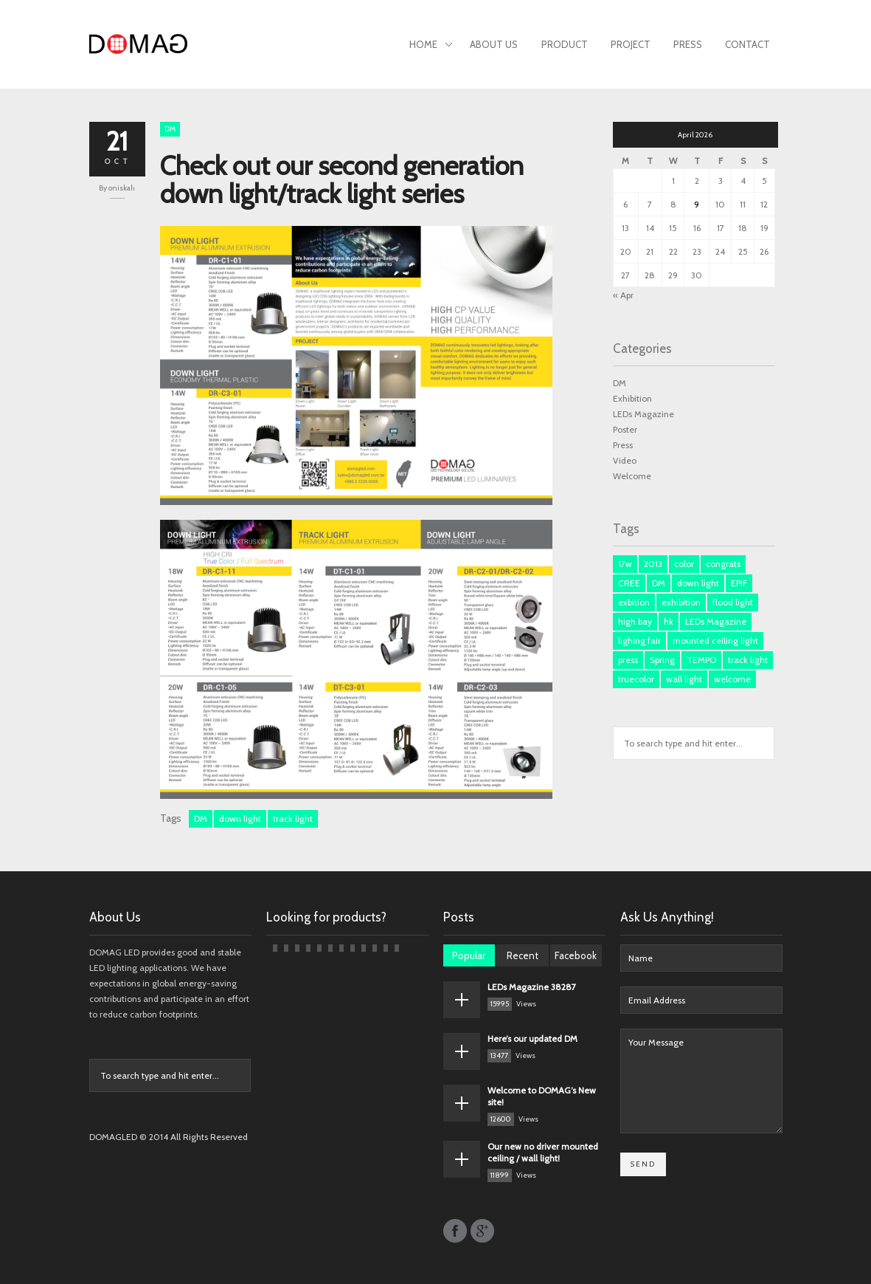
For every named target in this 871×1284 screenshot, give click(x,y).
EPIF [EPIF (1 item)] (739, 582)
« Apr (623, 295)
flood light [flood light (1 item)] (732, 602)
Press (687, 44)
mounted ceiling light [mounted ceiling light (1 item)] (715, 640)
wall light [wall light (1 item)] (684, 678)
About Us (494, 44)
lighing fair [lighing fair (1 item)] (639, 640)
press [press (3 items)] (628, 659)
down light (240, 818)
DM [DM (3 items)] (658, 582)
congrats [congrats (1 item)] (723, 563)
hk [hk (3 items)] (668, 621)
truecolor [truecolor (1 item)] (636, 678)
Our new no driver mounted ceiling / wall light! (542, 1152)
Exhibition (632, 398)
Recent (522, 955)
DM (170, 129)
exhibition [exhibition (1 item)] (681, 602)
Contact (747, 44)
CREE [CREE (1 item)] (629, 582)
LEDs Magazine (643, 413)
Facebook (576, 955)
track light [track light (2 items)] (748, 659)
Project (630, 44)
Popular (468, 955)
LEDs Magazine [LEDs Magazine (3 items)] (715, 621)
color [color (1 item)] (684, 563)
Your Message (701, 1081)
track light (293, 818)
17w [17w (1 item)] (625, 563)
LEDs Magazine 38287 (531, 986)
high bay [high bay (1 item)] (635, 621)
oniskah (121, 188)
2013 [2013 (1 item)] (653, 563)
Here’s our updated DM (532, 1038)
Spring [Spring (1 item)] (662, 659)
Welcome (632, 475)
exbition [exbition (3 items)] (634, 602)
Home (430, 45)
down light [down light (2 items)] (698, 582)
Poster (625, 429)
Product (564, 44)
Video (624, 460)
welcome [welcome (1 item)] (732, 678)
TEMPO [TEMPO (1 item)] (701, 659)
